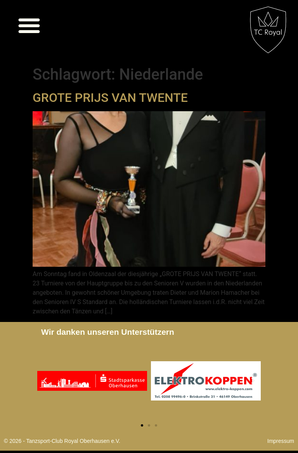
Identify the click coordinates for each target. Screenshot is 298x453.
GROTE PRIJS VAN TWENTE (110, 97)
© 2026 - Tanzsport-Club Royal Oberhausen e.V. (62, 441)
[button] (29, 25)
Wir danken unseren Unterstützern (107, 331)
